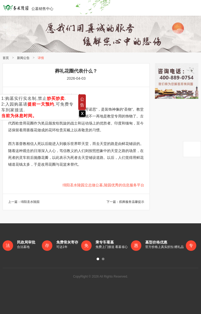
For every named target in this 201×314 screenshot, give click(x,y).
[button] (98, 259)
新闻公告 (23, 58)
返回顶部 (192, 149)
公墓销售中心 (28, 8)
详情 (41, 58)
